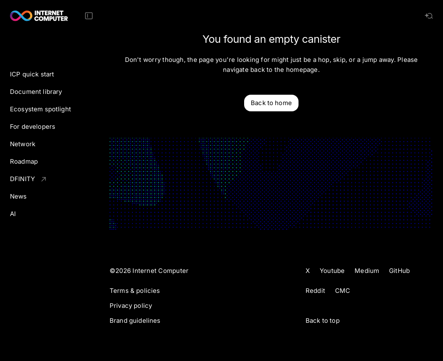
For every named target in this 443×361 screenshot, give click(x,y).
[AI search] (428, 15)
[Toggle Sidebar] (88, 15)
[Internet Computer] (39, 15)
